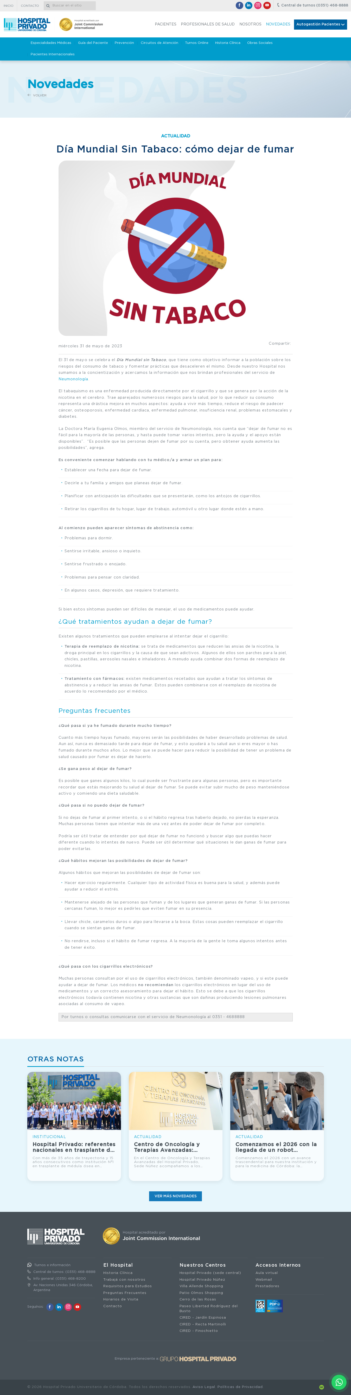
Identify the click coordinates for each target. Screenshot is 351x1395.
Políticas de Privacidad (240, 1387)
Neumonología (73, 379)
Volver (37, 95)
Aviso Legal (204, 1387)
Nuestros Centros (203, 1265)
